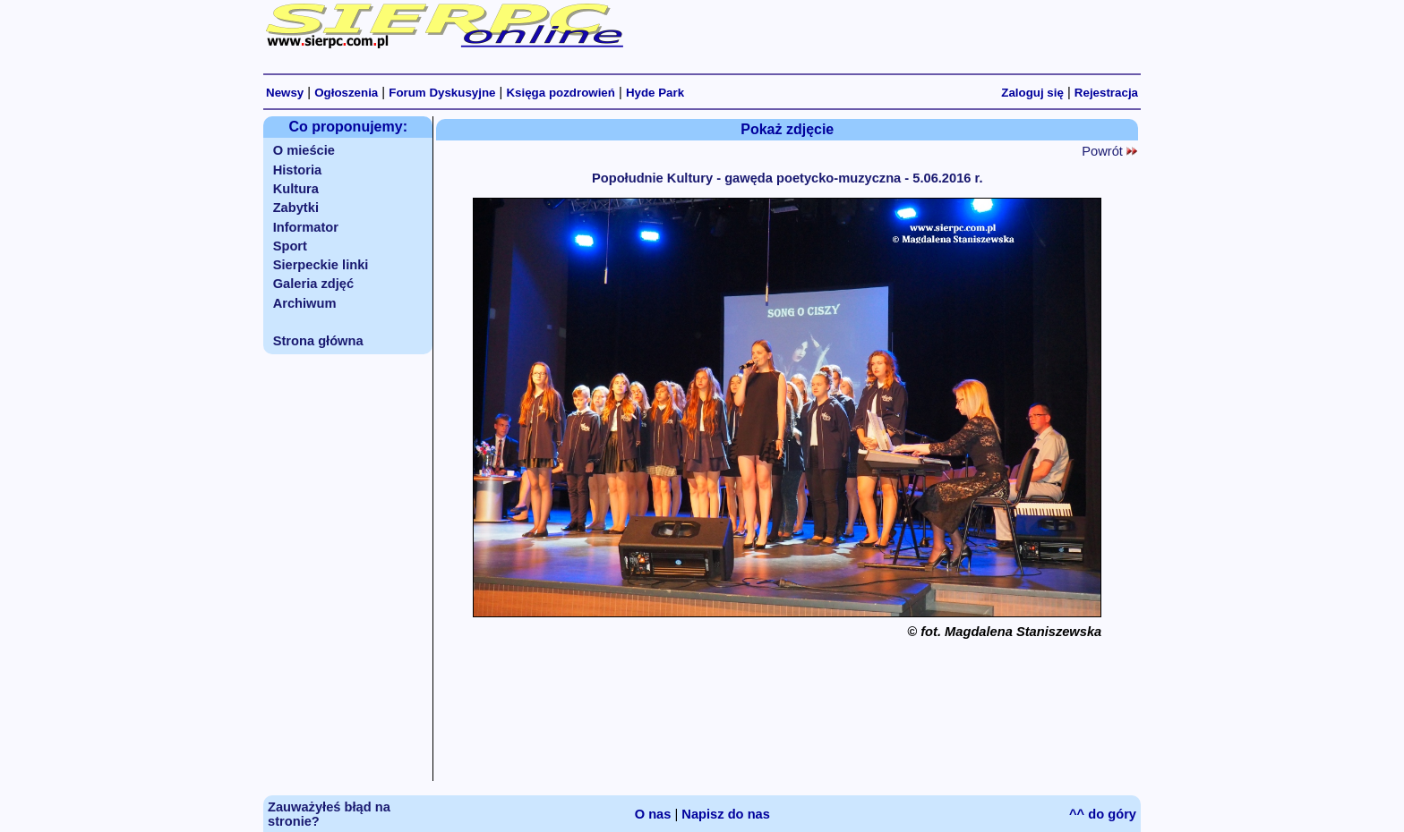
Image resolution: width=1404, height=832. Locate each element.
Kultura (296, 189)
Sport (290, 246)
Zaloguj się (1032, 92)
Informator (305, 227)
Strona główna (318, 341)
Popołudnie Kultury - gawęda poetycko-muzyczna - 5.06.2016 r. (787, 178)
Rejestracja (1106, 92)
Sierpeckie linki (321, 265)
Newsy (285, 92)
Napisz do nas (725, 814)
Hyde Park (655, 92)
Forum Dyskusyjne (442, 92)
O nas (653, 814)
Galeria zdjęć (313, 283)
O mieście (304, 150)
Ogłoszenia (346, 92)
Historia (297, 170)
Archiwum (305, 303)
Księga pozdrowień (560, 92)
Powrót (1109, 151)
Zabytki (296, 207)
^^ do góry (1102, 814)
